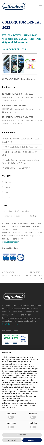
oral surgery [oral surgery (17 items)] (8, 216)
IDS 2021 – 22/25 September (14, 105)
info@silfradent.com (10, 242)
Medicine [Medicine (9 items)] (25, 211)
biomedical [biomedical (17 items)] (8, 211)
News (7, 197)
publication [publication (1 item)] (20, 216)
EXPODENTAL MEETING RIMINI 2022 (17, 117)
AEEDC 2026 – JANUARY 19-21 (18, 168)
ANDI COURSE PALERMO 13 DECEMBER (21, 147)
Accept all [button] (32, 440)
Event (7, 187)
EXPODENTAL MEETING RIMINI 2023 (17, 94)
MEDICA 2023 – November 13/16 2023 (32, 275)
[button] (40, 6)
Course (8, 182)
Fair (6, 192)
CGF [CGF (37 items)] (17, 211)
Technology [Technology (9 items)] (32, 216)
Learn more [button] (21, 435)
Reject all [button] (11, 440)
